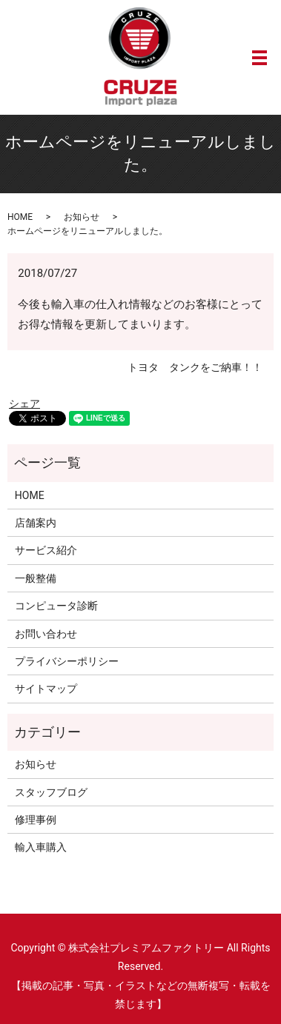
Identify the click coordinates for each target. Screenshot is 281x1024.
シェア (24, 403)
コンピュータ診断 (56, 606)
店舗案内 (35, 523)
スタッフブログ (51, 792)
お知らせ (81, 217)
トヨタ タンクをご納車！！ (195, 367)
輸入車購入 (41, 847)
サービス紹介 (46, 550)
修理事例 (35, 820)
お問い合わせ (46, 634)
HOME (20, 217)
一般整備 (35, 578)
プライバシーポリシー (67, 661)
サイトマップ (46, 689)
